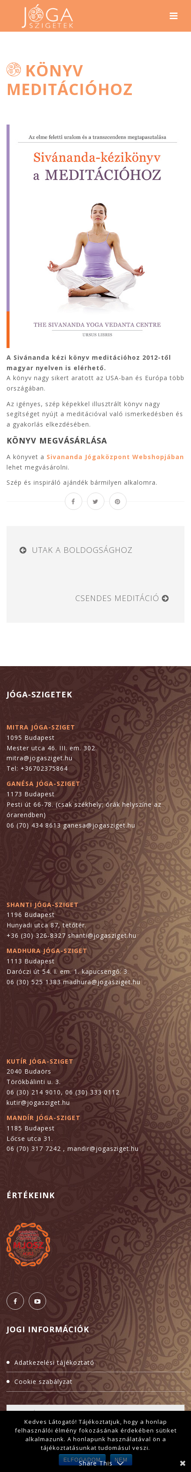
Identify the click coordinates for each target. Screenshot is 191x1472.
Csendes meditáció (117, 598)
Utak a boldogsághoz (82, 550)
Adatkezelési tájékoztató (54, 1362)
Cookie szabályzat (43, 1381)
